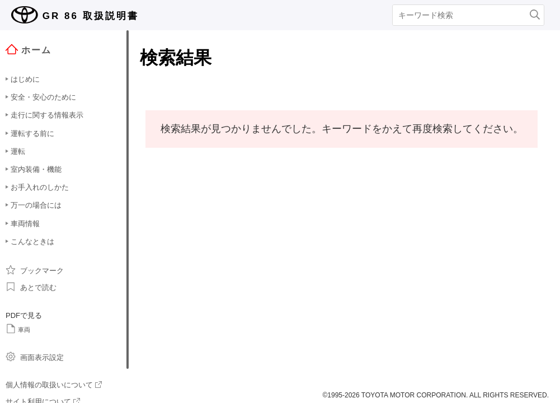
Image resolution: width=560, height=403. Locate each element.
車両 (18, 329)
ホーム (28, 49)
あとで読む (31, 287)
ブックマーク (35, 270)
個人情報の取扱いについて (54, 385)
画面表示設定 (35, 357)
